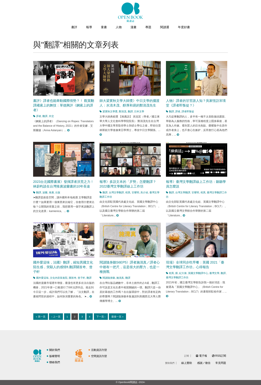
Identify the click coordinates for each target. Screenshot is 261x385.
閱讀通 (164, 27)
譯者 (38, 116)
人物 (119, 27)
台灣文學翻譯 (116, 192)
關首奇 (72, 277)
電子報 (203, 355)
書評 (74, 27)
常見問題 (220, 363)
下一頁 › (100, 316)
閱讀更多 (68, 130)
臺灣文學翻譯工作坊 (177, 277)
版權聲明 (54, 356)
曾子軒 (81, 277)
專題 (148, 27)
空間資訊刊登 (99, 356)
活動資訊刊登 (99, 349)
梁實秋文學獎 (110, 111)
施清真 (120, 277)
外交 (51, 116)
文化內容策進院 (58, 277)
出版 (57, 192)
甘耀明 (135, 192)
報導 (89, 27)
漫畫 (133, 27)
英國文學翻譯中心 (198, 273)
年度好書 (184, 27)
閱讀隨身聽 (109, 277)
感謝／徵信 (203, 363)
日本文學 (139, 111)
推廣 (51, 192)
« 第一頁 (40, 316)
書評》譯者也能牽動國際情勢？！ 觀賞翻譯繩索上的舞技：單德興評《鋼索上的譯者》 (63, 105)
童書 (104, 27)
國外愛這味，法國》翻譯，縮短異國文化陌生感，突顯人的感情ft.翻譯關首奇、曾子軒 (63, 267)
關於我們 (54, 349)
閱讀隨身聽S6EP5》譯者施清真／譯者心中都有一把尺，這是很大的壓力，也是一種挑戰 (130, 267)
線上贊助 (186, 363)
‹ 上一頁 (55, 316)
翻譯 (44, 116)
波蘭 (44, 192)
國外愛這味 (42, 277)
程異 (127, 192)
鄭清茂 (122, 111)
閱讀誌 (38, 355)
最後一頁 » (117, 316)
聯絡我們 (54, 362)
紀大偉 (183, 273)
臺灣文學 (214, 273)
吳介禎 (144, 192)
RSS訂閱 (220, 355)
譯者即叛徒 (188, 111)
